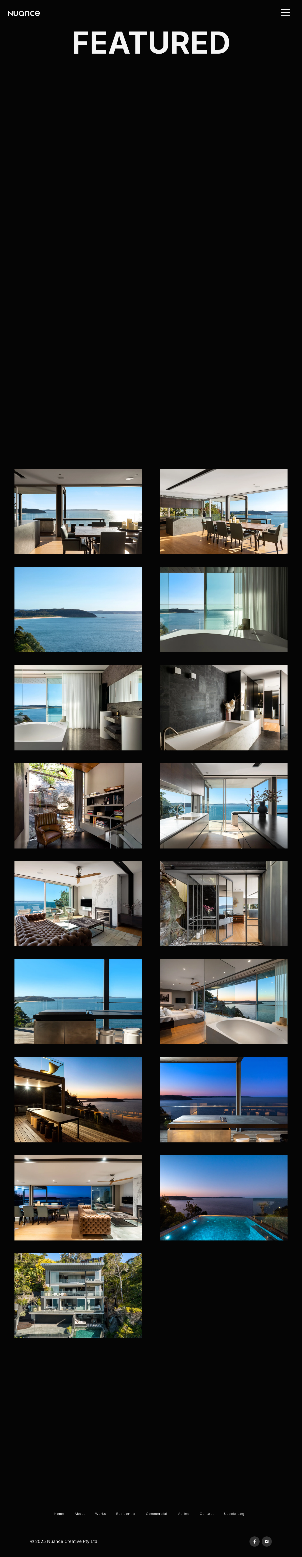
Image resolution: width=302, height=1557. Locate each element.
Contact (207, 1514)
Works (100, 1514)
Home (59, 1514)
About (80, 1514)
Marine (183, 1514)
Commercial (156, 1514)
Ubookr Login (236, 1514)
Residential (126, 1514)
